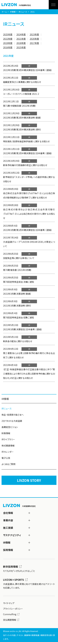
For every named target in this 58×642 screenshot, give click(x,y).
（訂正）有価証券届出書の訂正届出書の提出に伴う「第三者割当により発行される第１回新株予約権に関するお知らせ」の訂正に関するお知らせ (29, 373)
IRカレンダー (8, 451)
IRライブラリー (8, 439)
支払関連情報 (9, 619)
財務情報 (6, 433)
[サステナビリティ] (29, 535)
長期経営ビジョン (10, 427)
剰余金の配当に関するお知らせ (17, 341)
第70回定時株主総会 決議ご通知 (18, 281)
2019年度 (7, 43)
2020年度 (34, 38)
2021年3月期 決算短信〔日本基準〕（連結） (22, 329)
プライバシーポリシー (13, 608)
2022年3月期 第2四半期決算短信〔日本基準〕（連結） (27, 153)
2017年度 (34, 43)
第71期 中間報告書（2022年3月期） (19, 105)
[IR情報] (29, 543)
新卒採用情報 (10, 566)
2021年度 (21, 38)
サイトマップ (8, 603)
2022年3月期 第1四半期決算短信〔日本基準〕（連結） (27, 229)
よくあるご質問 (8, 464)
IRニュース (23, 11)
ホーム (4, 11)
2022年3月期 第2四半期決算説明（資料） (22, 129)
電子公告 (6, 457)
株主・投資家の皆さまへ (13, 414)
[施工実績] (29, 528)
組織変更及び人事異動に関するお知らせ (22, 81)
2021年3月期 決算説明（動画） (17, 293)
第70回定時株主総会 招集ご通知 (18, 317)
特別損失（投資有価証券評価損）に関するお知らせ (26, 141)
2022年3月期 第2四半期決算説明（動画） (22, 117)
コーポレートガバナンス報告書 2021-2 (21, 93)
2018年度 (21, 43)
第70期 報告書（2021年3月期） (17, 269)
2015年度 (21, 47)
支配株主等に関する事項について (18, 258)
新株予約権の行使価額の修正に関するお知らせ (25, 165)
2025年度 (7, 34)
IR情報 (12, 11)
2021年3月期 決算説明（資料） (17, 305)
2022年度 (7, 38)
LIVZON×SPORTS (13, 580)
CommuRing (9, 614)
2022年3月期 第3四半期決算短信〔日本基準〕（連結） (27, 70)
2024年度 (21, 34)
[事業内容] (29, 520)
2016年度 (7, 47)
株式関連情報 (8, 445)
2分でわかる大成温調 (12, 420)
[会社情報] (29, 513)
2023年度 (34, 34)
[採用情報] (29, 550)
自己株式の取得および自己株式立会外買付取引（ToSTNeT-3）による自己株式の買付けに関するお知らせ (29, 214)
